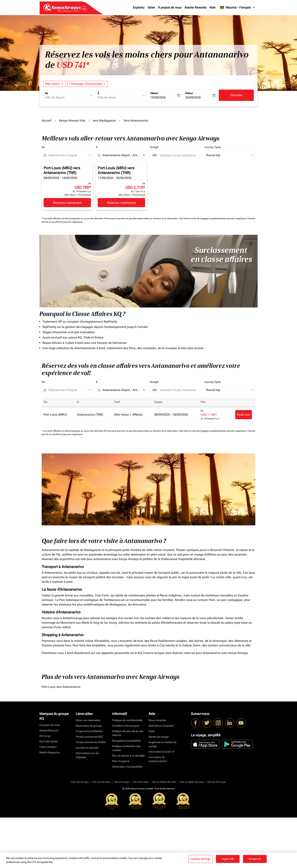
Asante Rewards (195, 7)
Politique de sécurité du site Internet (127, 733)
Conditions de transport (125, 725)
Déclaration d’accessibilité (127, 766)
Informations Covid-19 (161, 751)
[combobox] (67, 97)
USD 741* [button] (72, 65)
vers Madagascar (104, 120)
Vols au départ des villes (164, 782)
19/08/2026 (158, 97)
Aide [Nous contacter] (161, 725)
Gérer (151, 7)
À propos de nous (169, 7)
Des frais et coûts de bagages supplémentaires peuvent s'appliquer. (213, 218)
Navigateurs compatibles (126, 740)
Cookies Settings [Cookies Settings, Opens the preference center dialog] (200, 859)
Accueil (47, 120)
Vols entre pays (121, 782)
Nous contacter (157, 720)
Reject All (228, 859)
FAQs (151, 731)
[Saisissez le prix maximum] (178, 155)
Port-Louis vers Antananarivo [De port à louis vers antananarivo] (61, 687)
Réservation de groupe (89, 725)
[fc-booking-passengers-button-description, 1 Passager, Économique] (85, 84)
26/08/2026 (193, 97)
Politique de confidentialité (127, 720)
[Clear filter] (143, 155)
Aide (212, 7)
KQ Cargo (45, 735)
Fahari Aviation (48, 746)
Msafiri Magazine (49, 752)
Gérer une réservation (88, 720)
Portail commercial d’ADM (91, 742)
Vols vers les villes (101, 782)
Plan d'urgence (120, 761)
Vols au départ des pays (192, 782)
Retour (189, 93)
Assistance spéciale (87, 747)
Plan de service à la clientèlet (128, 755)
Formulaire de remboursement (157, 759)
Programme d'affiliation (89, 731)
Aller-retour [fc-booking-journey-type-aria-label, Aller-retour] (52, 84)
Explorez (139, 7)
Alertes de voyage (158, 736)
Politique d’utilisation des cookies (126, 748)
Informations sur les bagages (87, 755)
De (46, 93)
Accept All (255, 859)
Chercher (236, 95)
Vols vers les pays (80, 782)
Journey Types (212, 147)
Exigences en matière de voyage (162, 744)
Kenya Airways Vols (72, 120)
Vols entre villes (140, 782)
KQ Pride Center (48, 741)
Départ (154, 93)
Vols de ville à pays (216, 782)
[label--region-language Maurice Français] (238, 7)
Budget (154, 147)
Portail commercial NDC (89, 736)
